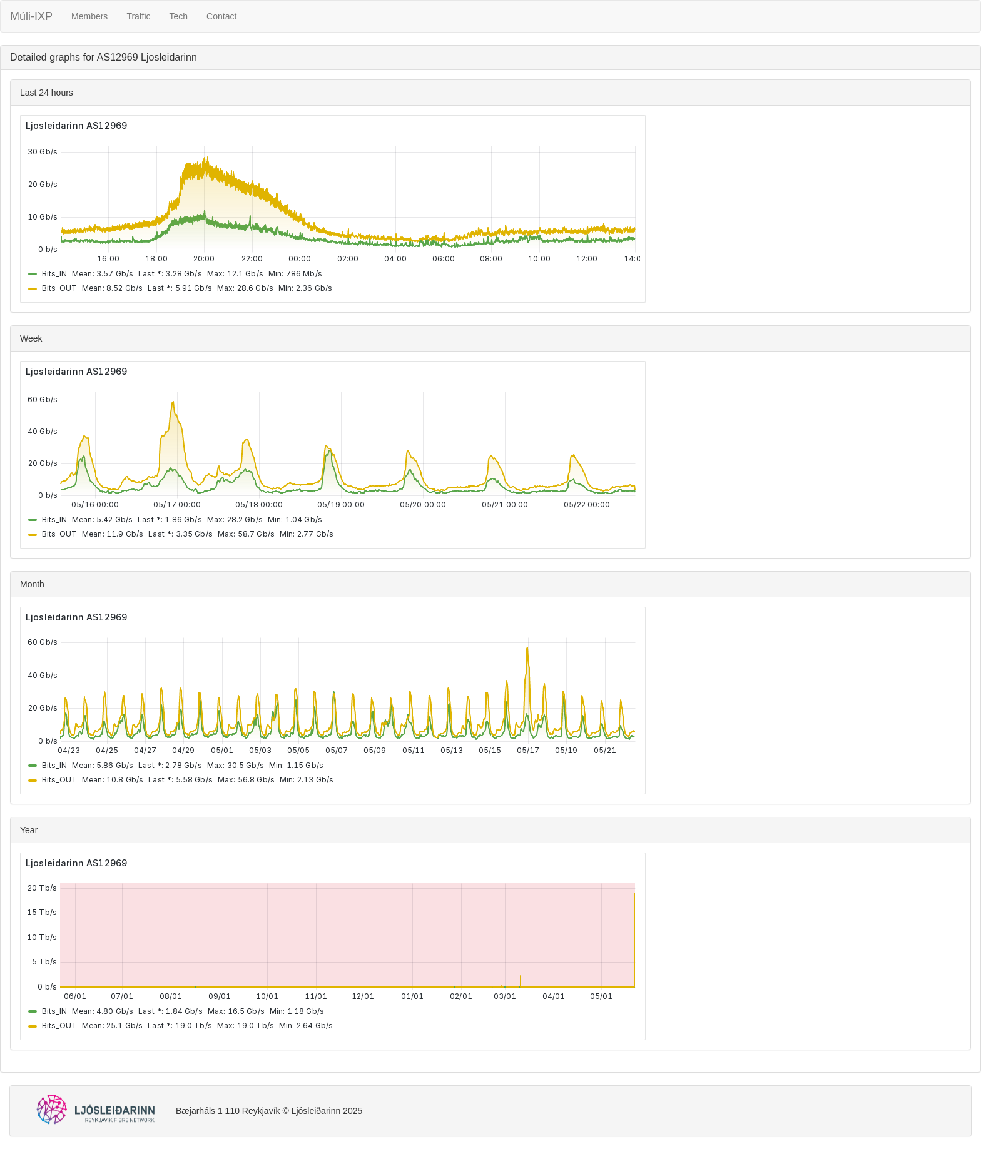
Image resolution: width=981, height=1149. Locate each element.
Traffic (138, 16)
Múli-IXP (31, 16)
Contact (221, 16)
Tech (179, 16)
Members (89, 16)
